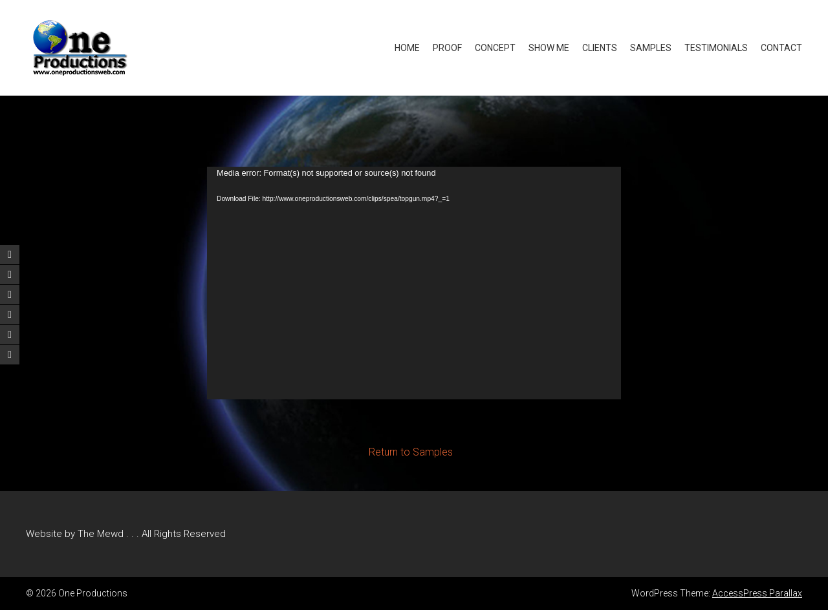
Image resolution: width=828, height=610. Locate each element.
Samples (650, 48)
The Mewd (101, 534)
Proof (447, 48)
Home (407, 48)
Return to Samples (411, 452)
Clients (599, 48)
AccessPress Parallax (757, 593)
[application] (414, 283)
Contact (781, 48)
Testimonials (716, 48)
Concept (495, 48)
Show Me (548, 48)
